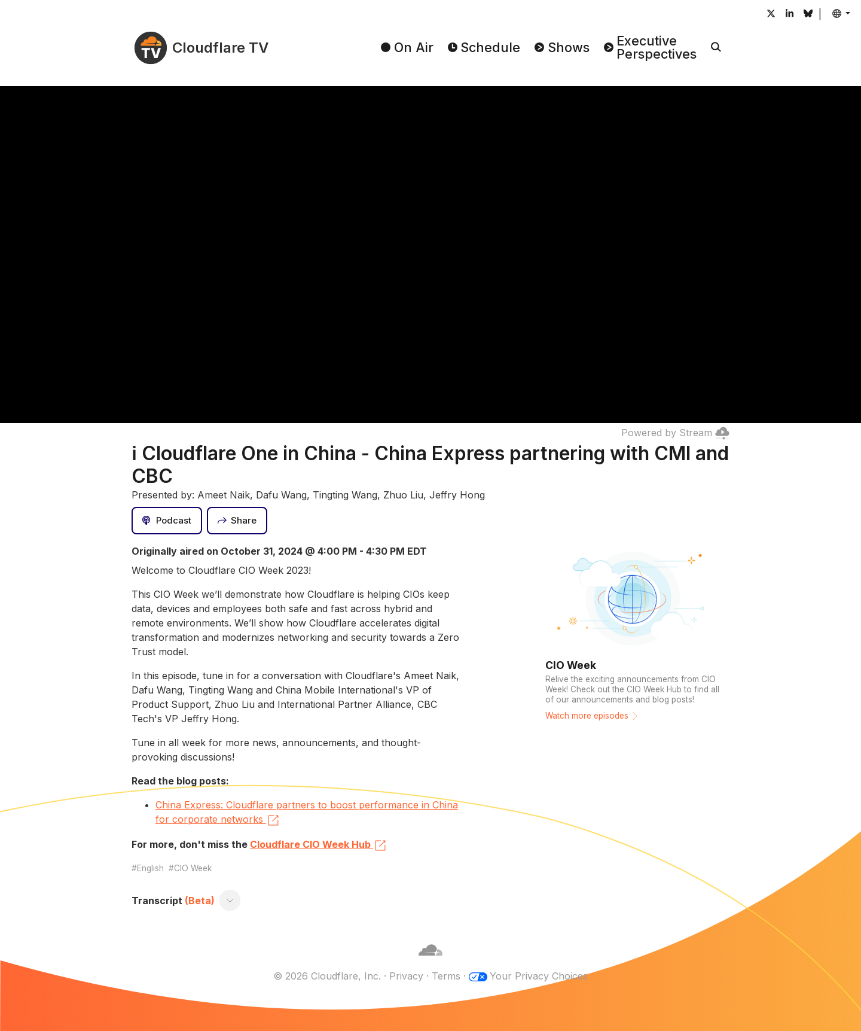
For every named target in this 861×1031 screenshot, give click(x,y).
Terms (446, 976)
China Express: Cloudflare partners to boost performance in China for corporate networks (306, 813)
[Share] (237, 520)
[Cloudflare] (430, 962)
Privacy (406, 976)
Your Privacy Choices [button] (539, 976)
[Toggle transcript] (230, 900)
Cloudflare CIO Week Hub (318, 845)
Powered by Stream (675, 433)
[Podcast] (167, 520)
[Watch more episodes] (633, 636)
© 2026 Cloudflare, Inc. (327, 976)
